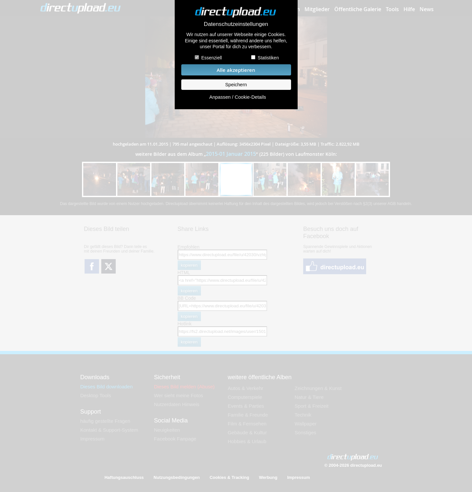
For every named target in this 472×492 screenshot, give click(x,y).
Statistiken (268, 57)
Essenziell (211, 57)
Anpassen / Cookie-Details (237, 97)
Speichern (236, 84)
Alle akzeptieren (236, 70)
